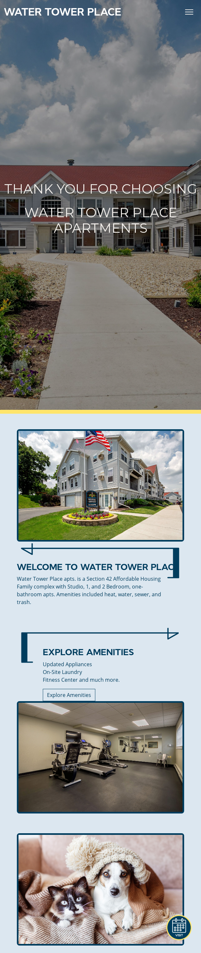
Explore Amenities (69, 695)
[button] (179, 927)
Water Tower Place (62, 12)
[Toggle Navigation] (189, 12)
